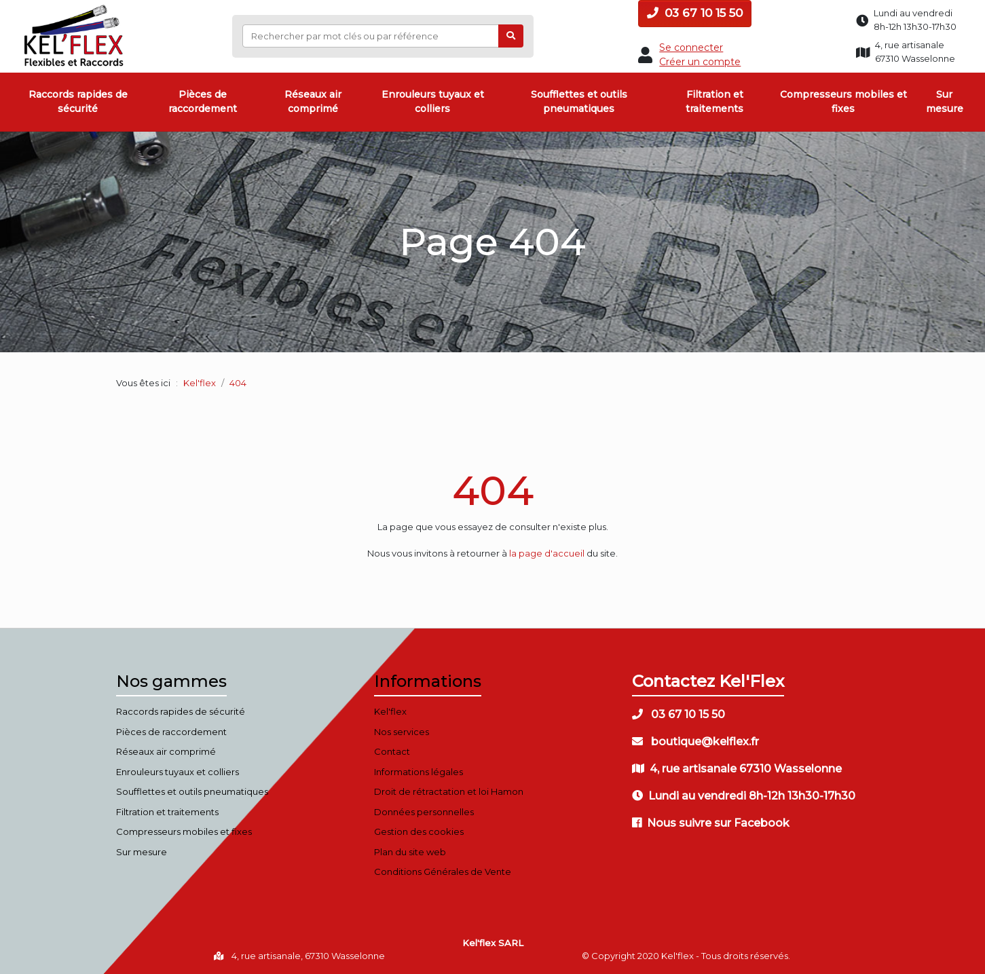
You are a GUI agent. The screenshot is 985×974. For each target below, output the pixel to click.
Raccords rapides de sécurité (78, 101)
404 (493, 490)
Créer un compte (700, 62)
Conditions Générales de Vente (442, 871)
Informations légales (418, 771)
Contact (392, 751)
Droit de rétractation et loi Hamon (448, 791)
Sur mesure (944, 101)
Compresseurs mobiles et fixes (843, 101)
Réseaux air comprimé (312, 101)
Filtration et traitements (714, 101)
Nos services (401, 731)
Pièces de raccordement (202, 101)
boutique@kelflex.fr (695, 741)
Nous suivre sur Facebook (710, 823)
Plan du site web (410, 851)
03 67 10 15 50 (695, 13)
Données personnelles (424, 811)
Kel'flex (199, 382)
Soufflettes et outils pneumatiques (579, 101)
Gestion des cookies (419, 831)
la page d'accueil (546, 553)
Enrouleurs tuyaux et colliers (433, 101)
